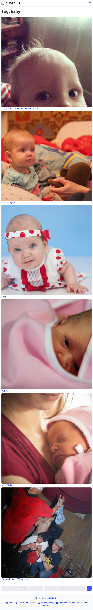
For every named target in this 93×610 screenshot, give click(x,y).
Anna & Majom (46, 157)
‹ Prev (22, 588)
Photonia (46, 605)
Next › (65, 588)
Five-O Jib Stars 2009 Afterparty (46, 533)
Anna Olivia (46, 439)
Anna (46, 251)
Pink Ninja (46, 345)
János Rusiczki (51, 598)
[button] (89, 3)
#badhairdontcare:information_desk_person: (46, 63)
